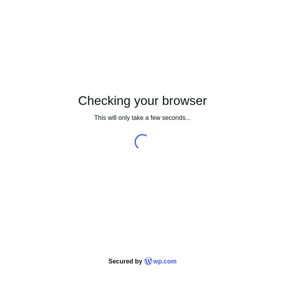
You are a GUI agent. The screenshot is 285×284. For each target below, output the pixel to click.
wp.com (160, 261)
